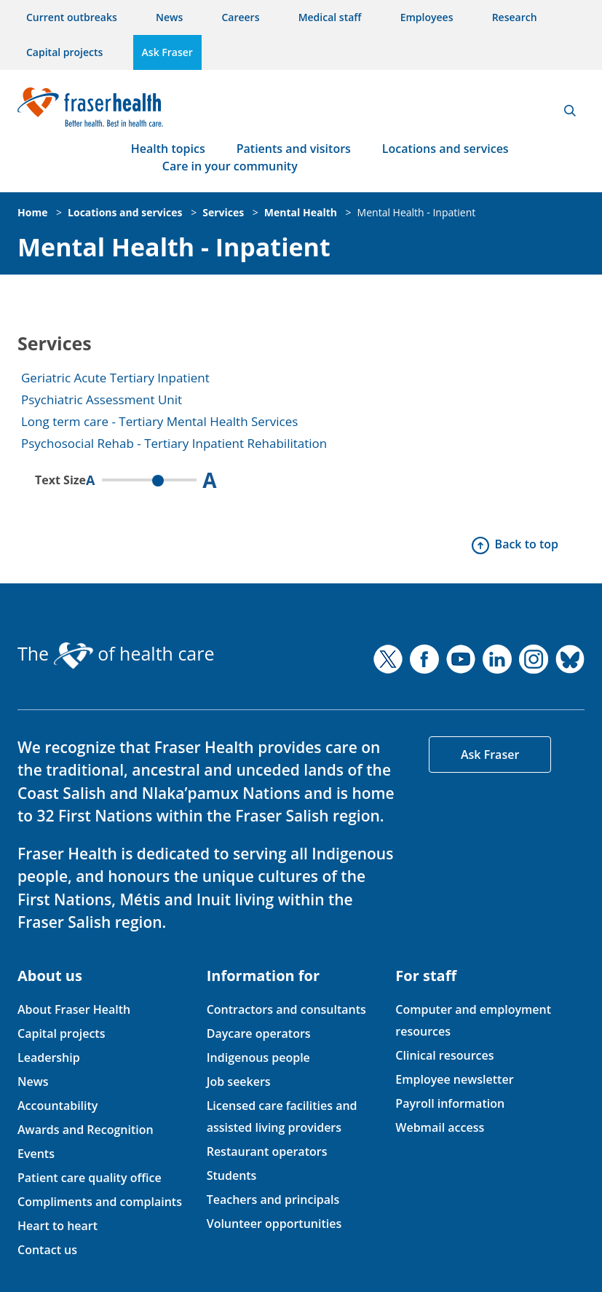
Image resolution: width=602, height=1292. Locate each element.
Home (32, 212)
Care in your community (230, 166)
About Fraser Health (73, 1009)
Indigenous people (258, 1057)
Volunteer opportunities (274, 1224)
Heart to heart (57, 1226)
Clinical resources (444, 1055)
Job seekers (239, 1082)
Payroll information (449, 1103)
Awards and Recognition (85, 1130)
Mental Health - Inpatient (416, 212)
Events (36, 1154)
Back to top (526, 544)
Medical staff (330, 17)
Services (223, 212)
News (169, 17)
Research (514, 17)
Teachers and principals (273, 1199)
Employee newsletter (454, 1079)
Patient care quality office (89, 1178)
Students (232, 1175)
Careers (240, 17)
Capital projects (64, 52)
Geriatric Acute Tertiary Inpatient (115, 377)
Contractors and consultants (286, 1009)
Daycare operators (259, 1033)
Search (570, 111)
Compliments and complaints (99, 1202)
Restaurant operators (267, 1151)
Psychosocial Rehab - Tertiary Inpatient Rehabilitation (174, 443)
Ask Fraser (167, 52)
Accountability (57, 1106)
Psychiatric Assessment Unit (101, 399)
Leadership (48, 1057)
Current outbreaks (71, 17)
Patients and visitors (294, 149)
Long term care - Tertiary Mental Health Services (159, 421)
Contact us (47, 1250)
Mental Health (300, 212)
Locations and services (445, 149)
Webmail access (439, 1127)
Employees (427, 17)
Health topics (168, 149)
